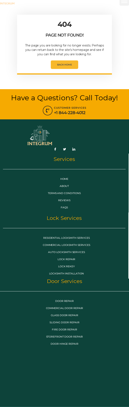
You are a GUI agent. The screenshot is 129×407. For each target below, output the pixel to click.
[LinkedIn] (74, 149)
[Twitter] (64, 149)
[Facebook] (55, 149)
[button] (124, 8)
